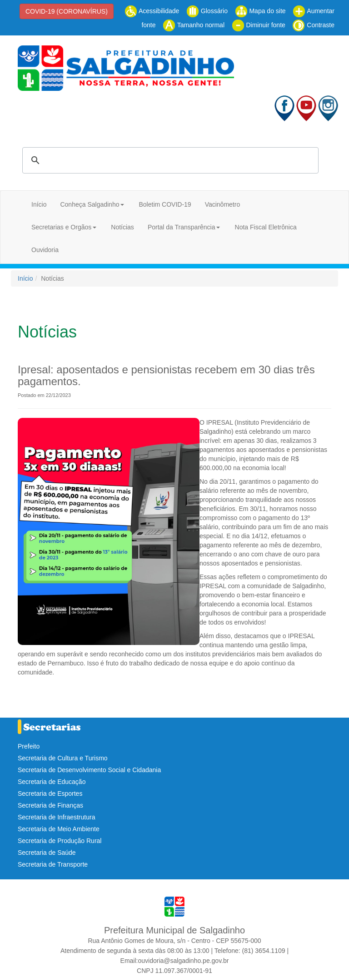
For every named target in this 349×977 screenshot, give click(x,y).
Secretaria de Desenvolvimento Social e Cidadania (89, 770)
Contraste (313, 25)
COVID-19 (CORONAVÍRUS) (66, 11)
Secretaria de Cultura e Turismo (63, 758)
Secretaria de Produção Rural (59, 840)
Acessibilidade (152, 11)
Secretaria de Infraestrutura (56, 817)
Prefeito (29, 746)
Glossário (207, 11)
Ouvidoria (45, 249)
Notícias (122, 227)
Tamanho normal (193, 25)
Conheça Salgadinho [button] (89, 204)
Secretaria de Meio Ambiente (59, 829)
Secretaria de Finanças (50, 805)
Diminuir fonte (258, 25)
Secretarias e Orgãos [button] (61, 227)
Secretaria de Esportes (50, 793)
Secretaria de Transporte (53, 864)
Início (38, 204)
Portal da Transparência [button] (181, 227)
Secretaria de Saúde (47, 852)
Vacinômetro (222, 204)
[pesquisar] (169, 160)
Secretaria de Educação (51, 781)
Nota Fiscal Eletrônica (266, 227)
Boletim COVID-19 (165, 204)
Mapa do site (260, 11)
